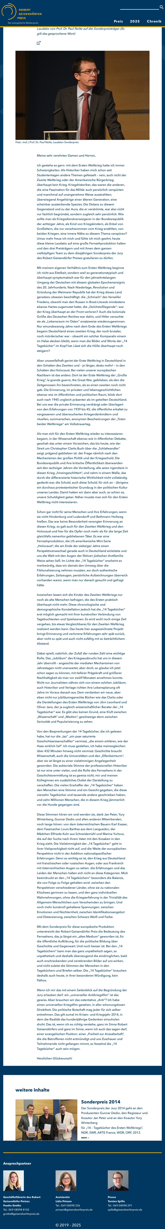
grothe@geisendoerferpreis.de (21, 1214)
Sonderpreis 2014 (100, 1102)
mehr (84, 1138)
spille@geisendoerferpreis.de (125, 1210)
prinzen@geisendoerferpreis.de (74, 1210)
